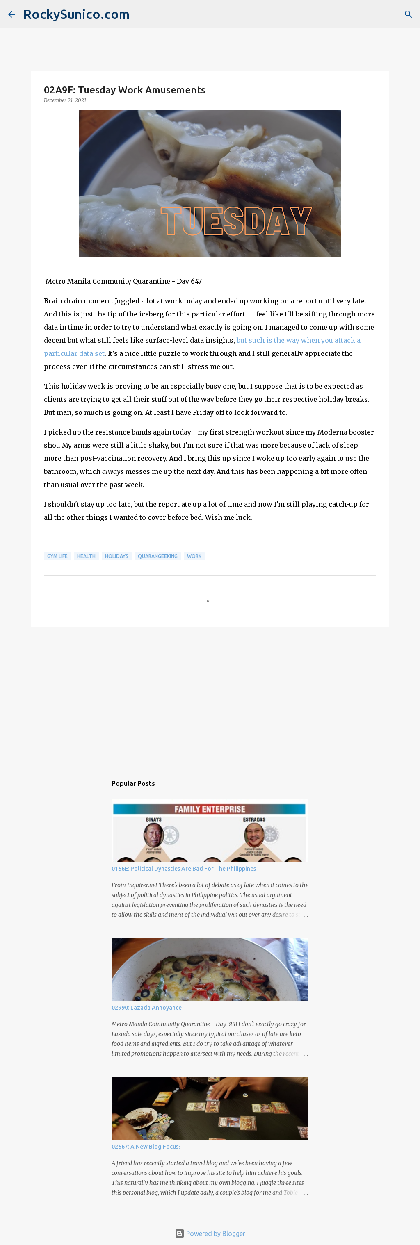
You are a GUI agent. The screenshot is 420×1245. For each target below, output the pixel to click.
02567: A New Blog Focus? (146, 1146)
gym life (57, 556)
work (194, 556)
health (86, 556)
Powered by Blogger (210, 1233)
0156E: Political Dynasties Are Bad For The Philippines (184, 868)
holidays (116, 556)
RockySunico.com (76, 14)
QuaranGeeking (158, 556)
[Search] (408, 14)
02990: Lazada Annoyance (147, 1007)
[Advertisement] (210, 697)
